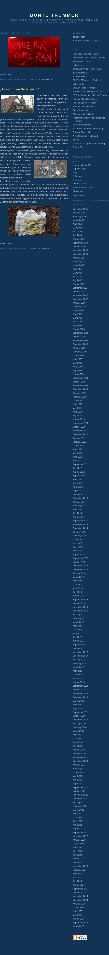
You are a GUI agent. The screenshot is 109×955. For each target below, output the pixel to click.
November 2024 (80, 896)
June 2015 (78, 547)
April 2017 (77, 626)
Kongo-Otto (79, 37)
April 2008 (77, 314)
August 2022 (79, 828)
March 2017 (78, 622)
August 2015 (79, 554)
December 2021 (80, 798)
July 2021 (77, 780)
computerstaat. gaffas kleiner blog (89, 143)
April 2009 (77, 359)
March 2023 (78, 843)
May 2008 (77, 318)
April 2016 (77, 580)
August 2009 (79, 374)
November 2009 (80, 385)
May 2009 (77, 363)
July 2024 (77, 881)
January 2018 (79, 659)
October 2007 (79, 291)
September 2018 (80, 686)
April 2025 (77, 911)
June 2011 (78, 457)
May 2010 (77, 408)
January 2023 (79, 840)
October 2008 (79, 336)
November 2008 (80, 340)
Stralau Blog (78, 147)
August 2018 (79, 682)
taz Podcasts (79, 76)
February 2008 (80, 306)
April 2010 (77, 404)
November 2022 (80, 836)
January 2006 (79, 212)
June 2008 (78, 321)
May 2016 (77, 584)
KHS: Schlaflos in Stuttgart (85, 136)
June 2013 (78, 487)
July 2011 (77, 460)
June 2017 (78, 633)
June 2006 (78, 231)
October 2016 (79, 603)
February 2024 (80, 870)
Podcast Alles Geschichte (85, 99)
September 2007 (80, 288)
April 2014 (77, 509)
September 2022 (80, 832)
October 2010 (79, 427)
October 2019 (79, 716)
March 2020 (78, 731)
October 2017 (79, 648)
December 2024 (80, 900)
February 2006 (80, 216)
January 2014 (79, 502)
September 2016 (80, 599)
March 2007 (78, 265)
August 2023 (79, 858)
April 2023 (77, 847)
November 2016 (80, 607)
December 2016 (80, 610)
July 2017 (77, 637)
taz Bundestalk (80, 72)
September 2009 (80, 378)
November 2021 (80, 795)
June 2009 (78, 366)
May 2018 (77, 674)
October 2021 (79, 791)
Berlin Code (78, 84)
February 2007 (80, 261)
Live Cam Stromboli (82, 124)
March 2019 (78, 701)
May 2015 (77, 543)
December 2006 (80, 254)
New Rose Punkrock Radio (85, 54)
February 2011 (80, 442)
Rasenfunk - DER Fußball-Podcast (89, 57)
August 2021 (79, 783)
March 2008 (78, 310)
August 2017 (79, 641)
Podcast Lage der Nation (84, 103)
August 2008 (79, 329)
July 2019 (77, 708)
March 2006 (78, 220)
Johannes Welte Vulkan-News (87, 69)
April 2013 (77, 479)
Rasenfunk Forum (81, 61)
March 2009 (78, 355)
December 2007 (80, 299)
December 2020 (80, 761)
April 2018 (77, 671)
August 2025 (79, 919)
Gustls (76, 140)
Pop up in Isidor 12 (81, 165)
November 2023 (80, 866)
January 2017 (79, 614)
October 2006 (79, 246)
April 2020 (77, 734)
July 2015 (77, 550)
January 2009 (79, 348)
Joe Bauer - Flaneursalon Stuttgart (89, 128)
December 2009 (80, 389)
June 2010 (78, 412)
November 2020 (80, 757)
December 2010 (80, 434)
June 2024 (78, 877)
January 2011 (79, 438)
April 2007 (77, 269)
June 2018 (78, 678)
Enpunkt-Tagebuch (81, 132)
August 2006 (79, 239)
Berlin (10, 74)
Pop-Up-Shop (79, 168)
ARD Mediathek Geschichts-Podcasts (90, 95)
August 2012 (79, 472)
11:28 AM (32, 79)
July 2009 (77, 370)
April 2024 (77, 873)
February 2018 (80, 663)
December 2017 (80, 656)
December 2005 (80, 209)
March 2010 (78, 400)
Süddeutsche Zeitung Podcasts (87, 91)
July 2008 (77, 325)
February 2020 (80, 727)
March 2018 (78, 667)
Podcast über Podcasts (84, 106)
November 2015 (80, 565)
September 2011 (80, 464)
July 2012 (77, 468)
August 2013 (79, 490)
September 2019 (80, 712)
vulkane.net (78, 65)
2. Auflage (77, 176)
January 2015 (79, 532)
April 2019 (77, 704)
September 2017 (80, 644)
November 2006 (80, 250)
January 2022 (79, 802)
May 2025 (77, 915)
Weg (75, 172)
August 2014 (79, 517)
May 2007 (77, 273)
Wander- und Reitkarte (83, 114)
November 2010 (80, 430)
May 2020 (77, 738)
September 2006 (80, 243)
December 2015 (80, 569)
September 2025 (80, 922)
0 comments (45, 79)
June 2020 (78, 742)
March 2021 (78, 772)
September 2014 (80, 520)
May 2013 (77, 483)
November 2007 (80, 295)
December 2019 (80, 719)
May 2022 (77, 817)
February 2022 (80, 806)
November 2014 (80, 524)
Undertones (78, 195)
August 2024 (79, 885)
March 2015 (78, 539)
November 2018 (80, 693)
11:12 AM (32, 248)
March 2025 (78, 907)
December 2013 (80, 498)
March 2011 (78, 445)
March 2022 (78, 810)
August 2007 (79, 284)
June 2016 (78, 588)
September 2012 (80, 475)
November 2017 (80, 652)
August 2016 (79, 595)
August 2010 (79, 419)
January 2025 (79, 904)
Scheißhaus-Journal (82, 187)
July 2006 (77, 235)
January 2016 (79, 573)
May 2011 (77, 453)
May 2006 (77, 227)
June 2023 (78, 851)
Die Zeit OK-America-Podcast (87, 80)
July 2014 (77, 513)
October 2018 (79, 689)
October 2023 (79, 862)
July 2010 (77, 415)
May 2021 (77, 776)
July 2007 (77, 280)
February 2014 (80, 505)
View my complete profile (87, 41)
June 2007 (78, 276)
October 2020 (79, 753)
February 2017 (80, 618)
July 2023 (77, 855)
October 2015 (79, 562)
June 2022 (78, 821)
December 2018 (80, 697)
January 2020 (79, 723)
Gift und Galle (79, 183)
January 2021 (79, 765)
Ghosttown (78, 191)
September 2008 (80, 333)
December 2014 (80, 528)
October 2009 (79, 382)
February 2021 (80, 768)
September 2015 (80, 558)
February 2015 (80, 535)
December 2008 (80, 344)
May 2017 (77, 629)
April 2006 (77, 224)
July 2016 (77, 592)
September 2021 (80, 787)
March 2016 (78, 577)
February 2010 (80, 397)
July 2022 (77, 825)
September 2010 (80, 423)
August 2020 (79, 749)
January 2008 (79, 303)
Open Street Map (81, 110)
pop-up (76, 161)
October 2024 (79, 892)
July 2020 (77, 746)
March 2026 (78, 926)
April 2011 (77, 449)
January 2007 (79, 258)
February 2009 (80, 351)
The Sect (77, 180)
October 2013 (79, 494)
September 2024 (80, 888)
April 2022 (77, 813)
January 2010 (79, 393)
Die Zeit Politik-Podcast (84, 88)
